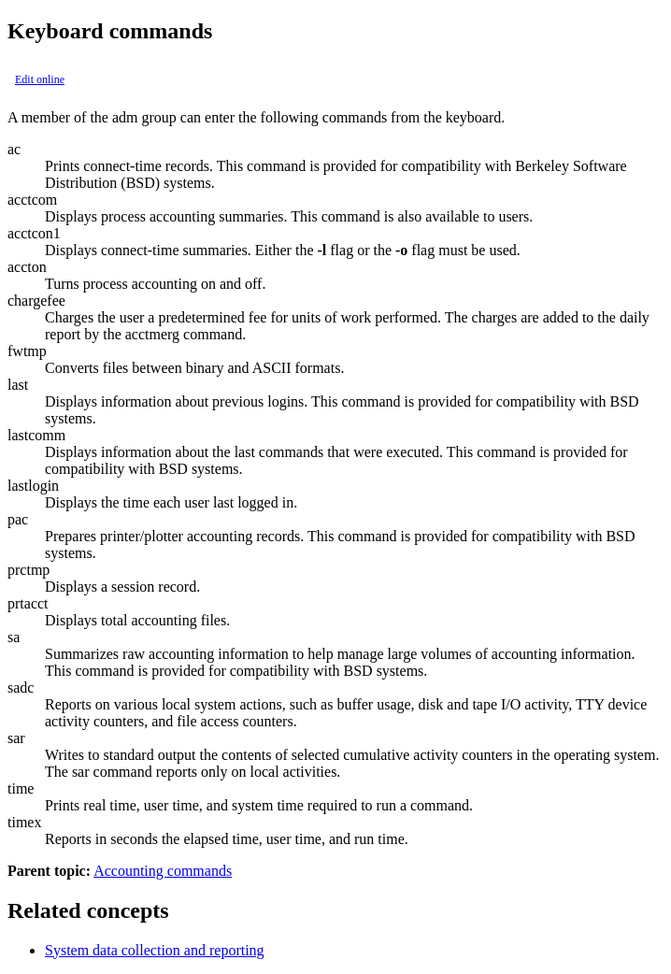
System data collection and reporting (154, 950)
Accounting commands (162, 871)
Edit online (39, 79)
